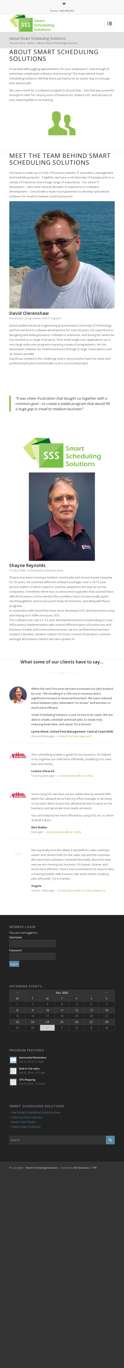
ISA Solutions (81, 1167)
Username (15, 937)
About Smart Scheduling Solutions (37, 38)
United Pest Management (74, 736)
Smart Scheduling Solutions (42, 1167)
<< (17, 993)
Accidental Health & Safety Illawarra (81, 890)
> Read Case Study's (23, 1122)
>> (106, 993)
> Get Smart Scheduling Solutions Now (34, 1112)
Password (15, 950)
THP (94, 1167)
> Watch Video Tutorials (25, 1127)
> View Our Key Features (25, 1117)
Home (30, 43)
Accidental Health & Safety (75, 776)
